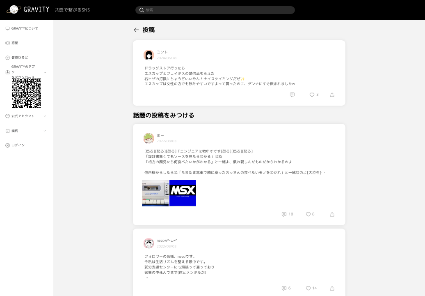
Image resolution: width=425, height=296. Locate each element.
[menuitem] (26, 28)
